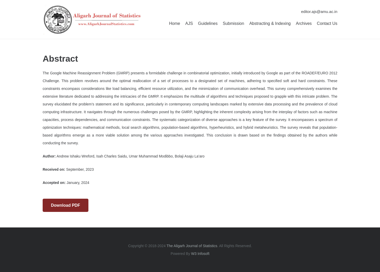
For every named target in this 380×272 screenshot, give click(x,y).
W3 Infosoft (200, 254)
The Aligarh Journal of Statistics (191, 246)
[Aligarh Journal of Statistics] (92, 19)
